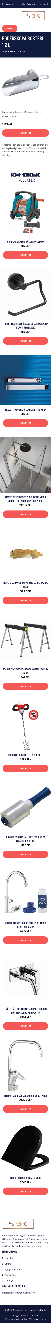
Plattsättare (10, 1274)
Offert (9, 28)
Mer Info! (25, 133)
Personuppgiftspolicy (16, 1319)
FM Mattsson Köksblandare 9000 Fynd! (25, 1095)
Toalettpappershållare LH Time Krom (25, 409)
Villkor (35, 1315)
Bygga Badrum (12, 1269)
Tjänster (8, 1258)
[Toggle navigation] (5, 16)
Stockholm (9, 4)
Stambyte (9, 1280)
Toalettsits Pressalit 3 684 (25, 1177)
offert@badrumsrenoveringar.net (35, 4)
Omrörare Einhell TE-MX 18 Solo (25, 755)
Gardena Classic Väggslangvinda (25, 241)
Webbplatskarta (37, 1319)
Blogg (16, 1315)
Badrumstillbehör (33, 112)
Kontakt (25, 1315)
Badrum (19, 112)
